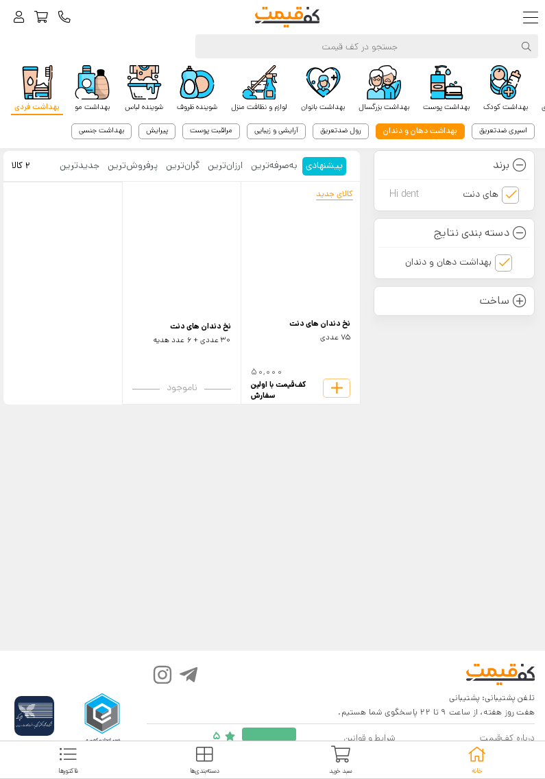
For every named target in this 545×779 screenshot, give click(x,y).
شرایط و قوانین (369, 738)
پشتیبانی (464, 698)
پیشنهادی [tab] (324, 165)
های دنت (443, 194)
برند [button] (509, 165)
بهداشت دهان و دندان (448, 262)
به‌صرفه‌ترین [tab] (274, 165)
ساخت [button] (503, 301)
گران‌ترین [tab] (182, 165)
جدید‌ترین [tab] (79, 165)
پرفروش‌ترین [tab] (133, 165)
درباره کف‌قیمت (507, 738)
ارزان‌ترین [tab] (225, 165)
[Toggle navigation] (533, 17)
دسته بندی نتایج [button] (480, 233)
